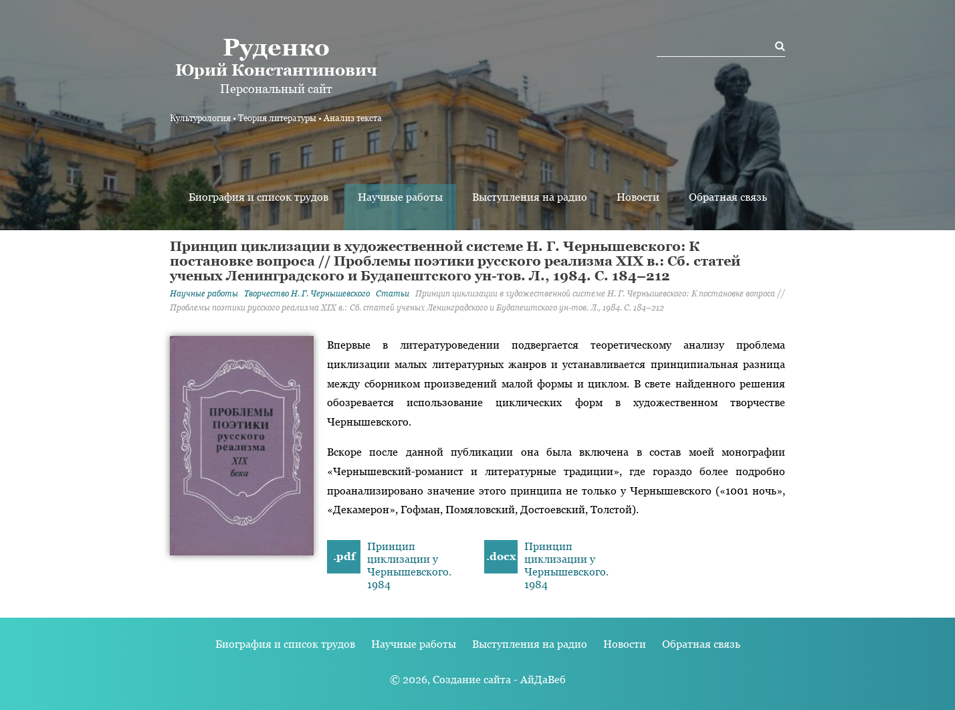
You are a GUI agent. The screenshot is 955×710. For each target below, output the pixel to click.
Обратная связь (728, 197)
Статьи (392, 293)
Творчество (307, 293)
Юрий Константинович (276, 56)
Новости (638, 197)
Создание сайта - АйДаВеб (499, 679)
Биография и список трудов (258, 197)
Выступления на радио (529, 197)
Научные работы (400, 197)
